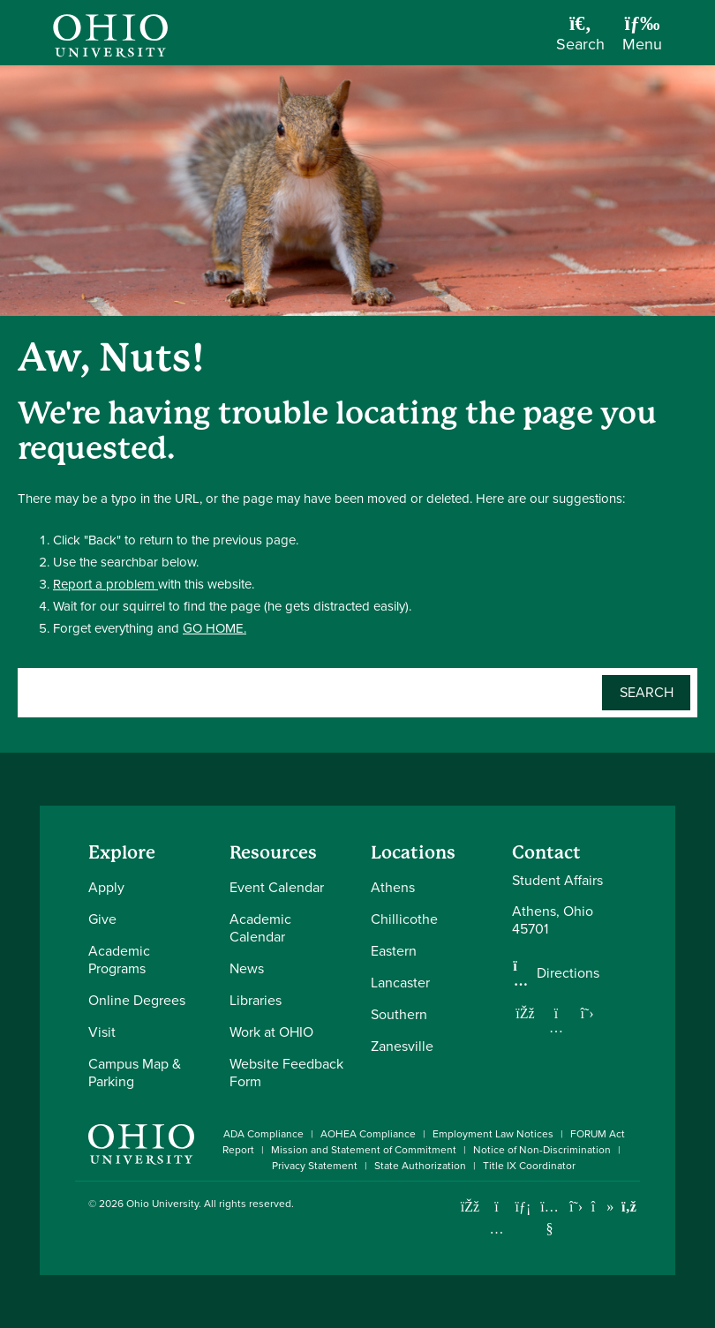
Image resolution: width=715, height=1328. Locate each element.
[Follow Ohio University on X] (576, 1207)
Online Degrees (136, 1000)
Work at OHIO (271, 1032)
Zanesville (402, 1046)
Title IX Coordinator (529, 1166)
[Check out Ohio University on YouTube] (549, 1217)
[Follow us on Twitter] (587, 1013)
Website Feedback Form (286, 1073)
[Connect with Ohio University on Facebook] (470, 1207)
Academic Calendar (260, 928)
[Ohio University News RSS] (629, 1207)
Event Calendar (277, 887)
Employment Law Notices (493, 1134)
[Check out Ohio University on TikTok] (602, 1207)
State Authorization (420, 1166)
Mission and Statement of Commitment (363, 1150)
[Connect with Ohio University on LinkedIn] (523, 1207)
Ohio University (162, 1204)
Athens (393, 887)
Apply (106, 887)
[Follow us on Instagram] (556, 1027)
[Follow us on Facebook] (525, 1013)
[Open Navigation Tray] (642, 39)
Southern (399, 1014)
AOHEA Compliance (368, 1134)
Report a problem (105, 584)
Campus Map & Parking (134, 1073)
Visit (102, 1032)
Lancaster (400, 982)
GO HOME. (214, 628)
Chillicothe (404, 919)
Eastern (394, 951)
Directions (568, 973)
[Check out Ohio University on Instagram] (496, 1229)
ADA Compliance (263, 1134)
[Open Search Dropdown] (580, 39)
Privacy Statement (315, 1166)
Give (102, 919)
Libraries (256, 1000)
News (247, 968)
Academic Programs (119, 960)
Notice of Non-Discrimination (542, 1150)
